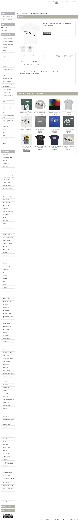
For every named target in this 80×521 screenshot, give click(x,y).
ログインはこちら (7, 19)
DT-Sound (5, 344)
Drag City (5, 223)
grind (4, 75)
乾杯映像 (5, 278)
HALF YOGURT (6, 370)
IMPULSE (5, 390)
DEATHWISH (6, 214)
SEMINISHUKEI (6, 433)
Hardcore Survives (7, 376)
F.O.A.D (4, 231)
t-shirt (4, 135)
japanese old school (7, 89)
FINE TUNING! (6, 355)
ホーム (18, 13)
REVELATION (6, 249)
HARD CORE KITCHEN (8, 373)
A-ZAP (4, 296)
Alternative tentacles (7, 196)
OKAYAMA (5, 154)
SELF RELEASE (6, 475)
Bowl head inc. (6, 307)
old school (5, 47)
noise (4, 132)
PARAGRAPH (6, 414)
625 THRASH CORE (7, 188)
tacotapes (5, 450)
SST (4, 258)
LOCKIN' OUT (6, 496)
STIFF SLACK (6, 444)
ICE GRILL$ (6, 384)
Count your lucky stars (8, 211)
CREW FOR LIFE (7, 326)
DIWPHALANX (6, 338)
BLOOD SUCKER (7, 301)
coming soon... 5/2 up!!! (8, 38)
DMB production (6, 341)
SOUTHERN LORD (7, 255)
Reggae (4, 143)
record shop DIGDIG (7, 160)
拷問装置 (5, 275)
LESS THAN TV (6, 396)
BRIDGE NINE (6, 205)
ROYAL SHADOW (7, 430)
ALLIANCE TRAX (7, 290)
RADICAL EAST (7, 424)
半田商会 (5, 287)
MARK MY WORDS (7, 499)
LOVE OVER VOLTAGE (8, 399)
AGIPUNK (5, 194)
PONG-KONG (6, 416)
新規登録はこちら (7, 16)
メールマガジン (6, 510)
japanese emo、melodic (8, 104)
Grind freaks (5, 367)
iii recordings (6, 501)
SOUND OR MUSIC (7, 172)
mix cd (4, 129)
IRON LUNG (6, 482)
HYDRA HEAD (6, 234)
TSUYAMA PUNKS (7, 157)
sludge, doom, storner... (8, 78)
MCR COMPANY (7, 402)
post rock (5, 66)
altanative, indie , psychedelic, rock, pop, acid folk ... (8, 71)
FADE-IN (5, 350)
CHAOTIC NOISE (7, 313)
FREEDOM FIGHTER (8, 358)
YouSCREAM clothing (8, 175)
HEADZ (4, 379)
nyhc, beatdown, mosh (8, 44)
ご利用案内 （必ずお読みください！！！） (54, 1)
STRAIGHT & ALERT (8, 485)
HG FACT (5, 382)
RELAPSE (5, 246)
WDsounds (5, 459)
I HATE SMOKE (6, 387)
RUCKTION (5, 252)
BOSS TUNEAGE (7, 202)
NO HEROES (6, 169)
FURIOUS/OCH (6, 361)
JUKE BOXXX (6, 393)
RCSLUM (5, 427)
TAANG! (5, 261)
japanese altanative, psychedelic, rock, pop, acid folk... (8, 122)
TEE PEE (5, 264)
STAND (4, 441)
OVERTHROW (6, 411)
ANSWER (5, 293)
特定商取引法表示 (6, 506)
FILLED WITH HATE (8, 229)
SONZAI (5, 438)
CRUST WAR (6, 329)
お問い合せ (68, 1)
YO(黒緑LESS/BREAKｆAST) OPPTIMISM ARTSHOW (8, 463)
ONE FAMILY (6, 166)
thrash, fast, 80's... (7, 60)
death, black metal (7, 81)
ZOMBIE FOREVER (7, 472)
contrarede (5, 320)
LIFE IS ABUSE (6, 240)
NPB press (5, 408)
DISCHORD (5, 220)
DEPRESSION (6, 335)
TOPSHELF (5, 269)
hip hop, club (6, 126)
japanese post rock (7, 108)
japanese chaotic (6, 92)
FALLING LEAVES (7, 352)
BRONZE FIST (6, 310)
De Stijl (4, 217)
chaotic (4, 50)
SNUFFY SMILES (7, 436)
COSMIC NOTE (6, 323)
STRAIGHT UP (6, 447)
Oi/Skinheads (6, 57)
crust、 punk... (6, 53)
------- (4, 146)
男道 (4, 281)
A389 (4, 191)
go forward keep (6, 163)
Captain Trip (5, 208)
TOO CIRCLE (6, 453)
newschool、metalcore (8, 41)
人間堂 (4, 284)
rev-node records (6, 182)
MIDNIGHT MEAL (7, 405)
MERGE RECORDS (7, 243)
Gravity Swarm (6, 364)
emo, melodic (6, 63)
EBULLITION (6, 226)
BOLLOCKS (5, 304)
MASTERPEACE (7, 185)
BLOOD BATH (6, 298)
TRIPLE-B (5, 493)
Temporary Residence (7, 266)
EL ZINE (5, 347)
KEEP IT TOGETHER (8, 237)
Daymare (5, 332)
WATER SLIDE (6, 456)
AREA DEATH (6, 199)
